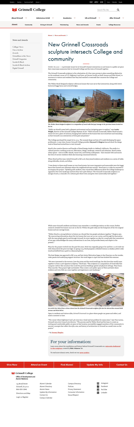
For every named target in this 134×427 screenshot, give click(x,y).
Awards (15, 53)
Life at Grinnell (90, 18)
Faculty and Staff (28, 2)
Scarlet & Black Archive (21, 65)
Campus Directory (74, 384)
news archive (84, 352)
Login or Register (22, 397)
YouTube (104, 389)
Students (12, 2)
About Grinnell (17, 18)
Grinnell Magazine (20, 59)
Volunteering (64, 25)
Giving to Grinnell (46, 25)
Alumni (37, 2)
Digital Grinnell (18, 68)
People (120, 2)
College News (18, 47)
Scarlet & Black (18, 62)
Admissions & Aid (43, 18)
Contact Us (44, 395)
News (108, 2)
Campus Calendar (46, 398)
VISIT (91, 2)
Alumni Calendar (46, 384)
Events (99, 25)
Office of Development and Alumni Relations (23, 375)
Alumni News (44, 389)
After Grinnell (114, 18)
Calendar (114, 2)
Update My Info (95, 364)
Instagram (104, 383)
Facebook (104, 386)
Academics (67, 18)
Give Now (12, 364)
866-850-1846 (21, 389)
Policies (71, 386)
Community (29, 25)
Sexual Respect (73, 395)
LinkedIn (104, 393)
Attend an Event (39, 364)
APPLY (96, 2)
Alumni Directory (46, 386)
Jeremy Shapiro (57, 332)
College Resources (114, 25)
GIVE (101, 2)
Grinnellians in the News (21, 56)
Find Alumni (67, 364)
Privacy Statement (74, 389)
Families (19, 2)
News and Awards (82, 25)
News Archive (18, 50)
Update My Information (48, 392)
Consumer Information (76, 392)
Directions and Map (23, 393)
